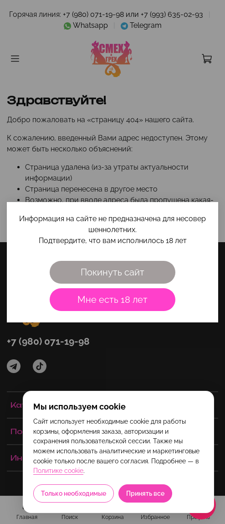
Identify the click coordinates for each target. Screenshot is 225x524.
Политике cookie (58, 470)
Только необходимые (73, 493)
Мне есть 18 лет (112, 299)
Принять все (145, 493)
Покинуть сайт (112, 272)
